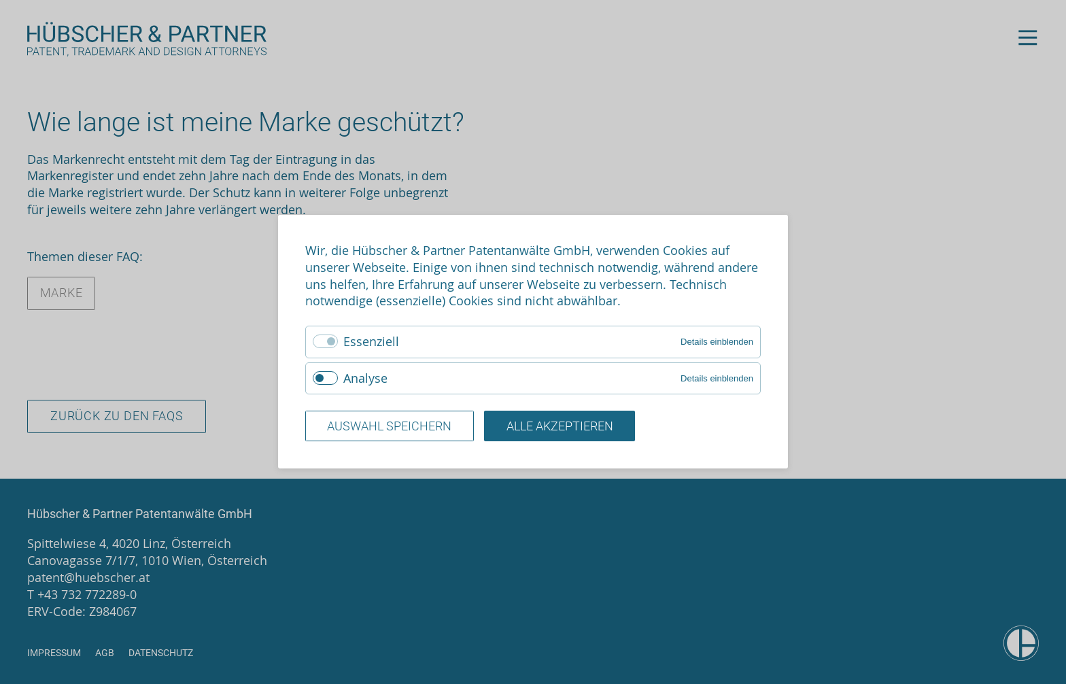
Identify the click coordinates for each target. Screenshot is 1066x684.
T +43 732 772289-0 (82, 594)
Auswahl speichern (389, 427)
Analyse (365, 378)
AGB (104, 652)
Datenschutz (160, 652)
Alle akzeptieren (559, 427)
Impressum (54, 652)
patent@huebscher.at (88, 577)
